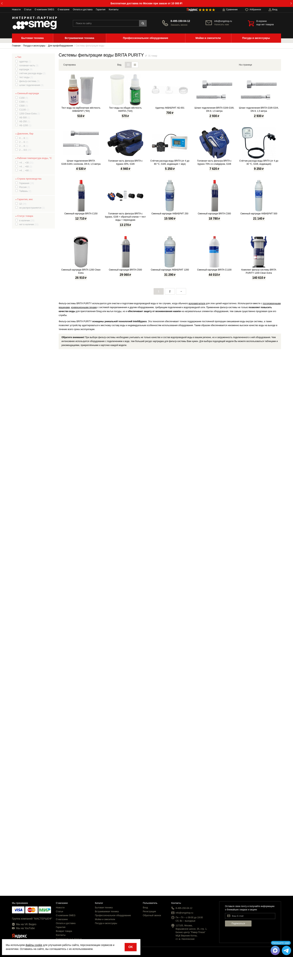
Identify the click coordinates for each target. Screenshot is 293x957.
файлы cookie (33, 945)
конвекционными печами (84, 846)
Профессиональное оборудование (113, 915)
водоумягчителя (197, 842)
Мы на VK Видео (24, 924)
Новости (16, 9)
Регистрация (149, 911)
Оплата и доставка (82, 9)
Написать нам (221, 24)
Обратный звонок (152, 915)
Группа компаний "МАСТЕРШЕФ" (32, 918)
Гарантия (100, 9)
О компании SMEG (44, 9)
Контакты (113, 9)
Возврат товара (64, 931)
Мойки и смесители (105, 919)
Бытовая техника (104, 907)
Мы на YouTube (23, 928)
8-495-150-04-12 (180, 20)
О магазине (64, 9)
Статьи (27, 9)
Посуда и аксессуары (106, 923)
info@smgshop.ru (223, 21)
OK (130, 947)
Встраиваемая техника (107, 911)
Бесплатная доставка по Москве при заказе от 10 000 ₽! (146, 3)
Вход (145, 907)
